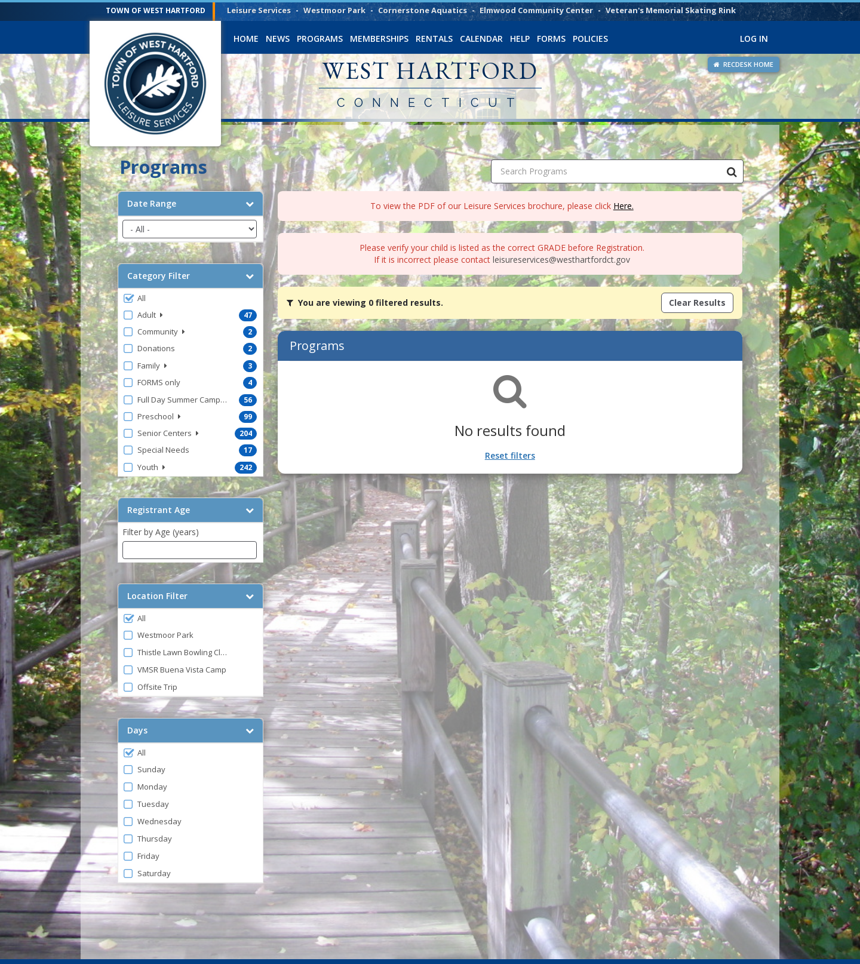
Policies (590, 38)
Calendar (481, 38)
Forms (551, 38)
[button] (190, 298)
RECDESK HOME (743, 64)
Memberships (379, 38)
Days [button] (190, 730)
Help (520, 38)
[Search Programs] (732, 171)
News (278, 38)
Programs (320, 38)
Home (246, 38)
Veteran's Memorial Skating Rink (671, 10)
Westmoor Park (334, 10)
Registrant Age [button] (190, 510)
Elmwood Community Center (536, 10)
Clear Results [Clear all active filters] (697, 302)
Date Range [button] (190, 204)
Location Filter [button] (190, 596)
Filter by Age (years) (160, 532)
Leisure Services (259, 10)
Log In (754, 38)
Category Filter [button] (190, 276)
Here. (623, 205)
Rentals (434, 38)
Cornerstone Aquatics (422, 10)
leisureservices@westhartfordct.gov (561, 259)
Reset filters (510, 455)
